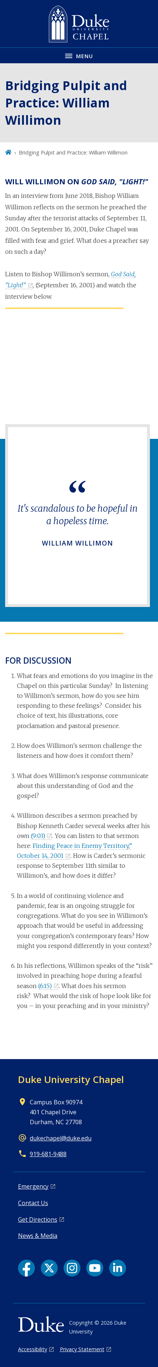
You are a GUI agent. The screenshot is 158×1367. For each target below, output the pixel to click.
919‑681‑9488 (48, 1154)
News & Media (37, 1236)
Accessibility (32, 1349)
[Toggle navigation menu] (79, 55)
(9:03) (38, 835)
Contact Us (33, 1203)
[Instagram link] (72, 1268)
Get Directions (37, 1219)
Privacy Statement (82, 1349)
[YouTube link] (94, 1268)
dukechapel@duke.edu (60, 1138)
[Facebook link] (26, 1268)
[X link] (49, 1268)
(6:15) (45, 986)
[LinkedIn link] (117, 1268)
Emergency (33, 1186)
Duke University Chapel (71, 1079)
